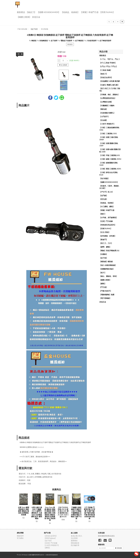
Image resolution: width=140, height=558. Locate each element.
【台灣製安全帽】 (106, 102)
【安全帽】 (103, 120)
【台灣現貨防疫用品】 (107, 98)
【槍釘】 (102, 214)
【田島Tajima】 (107, 12)
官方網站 (20, 538)
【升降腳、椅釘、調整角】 (109, 95)
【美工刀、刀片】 (106, 243)
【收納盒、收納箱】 (70, 12)
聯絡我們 (20, 536)
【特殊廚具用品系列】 (107, 225)
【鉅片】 (102, 273)
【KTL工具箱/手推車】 (107, 63)
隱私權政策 (75, 543)
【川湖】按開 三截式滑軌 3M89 (108, 138)
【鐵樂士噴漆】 (24, 17)
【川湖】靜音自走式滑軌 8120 (108, 173)
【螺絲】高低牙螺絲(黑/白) (109, 250)
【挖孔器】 (103, 199)
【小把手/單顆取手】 (107, 124)
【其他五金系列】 (106, 77)
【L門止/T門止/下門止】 (108, 66)
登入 (80, 536)
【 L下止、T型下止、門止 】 (109, 59)
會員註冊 (74, 536)
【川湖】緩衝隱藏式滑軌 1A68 (108, 164)
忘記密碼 (74, 538)
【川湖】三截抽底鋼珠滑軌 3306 (109, 128)
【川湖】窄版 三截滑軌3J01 (109, 155)
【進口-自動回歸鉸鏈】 (108, 265)
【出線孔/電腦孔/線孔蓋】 (109, 85)
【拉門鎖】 (103, 196)
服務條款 (74, 541)
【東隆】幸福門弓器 (89, 12)
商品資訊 (70, 44)
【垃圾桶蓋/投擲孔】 (107, 113)
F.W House (22, 29)
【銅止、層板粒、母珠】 (108, 276)
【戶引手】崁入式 (106, 192)
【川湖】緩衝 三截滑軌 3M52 (110, 159)
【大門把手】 (104, 116)
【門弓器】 (103, 287)
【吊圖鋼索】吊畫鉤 (106, 106)
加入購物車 (63, 65)
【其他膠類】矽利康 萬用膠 (109, 81)
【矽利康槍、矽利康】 (107, 236)
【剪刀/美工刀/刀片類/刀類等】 (109, 89)
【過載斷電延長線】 (106, 269)
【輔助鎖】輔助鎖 (106, 261)
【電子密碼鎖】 (105, 298)
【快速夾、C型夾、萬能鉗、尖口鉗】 (109, 187)
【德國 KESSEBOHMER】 (48, 12)
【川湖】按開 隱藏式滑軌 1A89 (108, 144)
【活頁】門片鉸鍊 (106, 221)
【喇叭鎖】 (103, 109)
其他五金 (36, 17)
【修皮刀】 (31, 12)
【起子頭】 (34, 29)
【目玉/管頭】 (104, 232)
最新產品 (21, 12)
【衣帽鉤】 (103, 254)
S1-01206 (44, 29)
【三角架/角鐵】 (105, 70)
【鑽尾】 (102, 284)
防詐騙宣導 (75, 545)
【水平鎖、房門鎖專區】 (108, 217)
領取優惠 (118, 548)
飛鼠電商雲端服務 (51, 555)
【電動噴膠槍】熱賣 (106, 295)
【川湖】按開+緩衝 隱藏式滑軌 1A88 (110, 150)
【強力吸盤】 (104, 178)
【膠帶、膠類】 (105, 247)
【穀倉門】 (103, 239)
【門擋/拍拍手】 (105, 291)
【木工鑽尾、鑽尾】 (106, 206)
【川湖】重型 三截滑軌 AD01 (110, 169)
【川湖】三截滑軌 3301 (108, 134)
